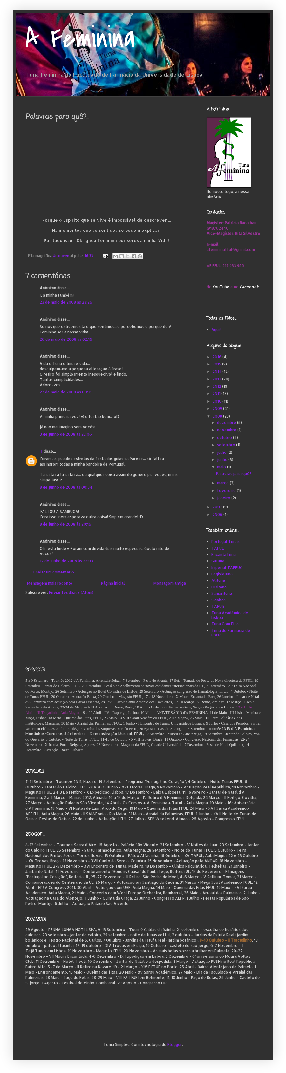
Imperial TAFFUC (226, 567)
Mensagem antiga (169, 583)
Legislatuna (222, 574)
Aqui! (216, 329)
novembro (227, 429)
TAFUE (217, 606)
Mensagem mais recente (49, 583)
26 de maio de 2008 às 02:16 (66, 339)
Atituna (218, 580)
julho (222, 452)
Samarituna (221, 593)
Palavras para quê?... (235, 473)
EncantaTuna (223, 554)
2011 (217, 393)
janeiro (224, 497)
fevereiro (227, 490)
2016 (217, 356)
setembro (226, 444)
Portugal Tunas (225, 541)
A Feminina (80, 39)
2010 (217, 401)
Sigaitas (218, 600)
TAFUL (217, 548)
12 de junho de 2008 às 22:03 (66, 561)
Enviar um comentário (53, 572)
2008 (218, 416)
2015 (217, 364)
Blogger (174, 1044)
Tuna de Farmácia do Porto (230, 632)
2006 (218, 514)
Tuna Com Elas (225, 623)
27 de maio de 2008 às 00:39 (66, 392)
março (223, 482)
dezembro (227, 422)
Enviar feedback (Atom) (71, 592)
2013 (217, 379)
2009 (218, 408)
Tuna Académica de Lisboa (229, 615)
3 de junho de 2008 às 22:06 (66, 434)
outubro (225, 437)
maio (222, 467)
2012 (217, 386)
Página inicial (113, 583)
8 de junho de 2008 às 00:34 (66, 487)
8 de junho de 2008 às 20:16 (65, 524)
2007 (218, 507)
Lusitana (219, 587)
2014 (217, 371)
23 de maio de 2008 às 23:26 (66, 302)
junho (222, 459)
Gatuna (217, 561)
